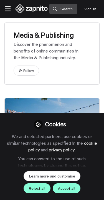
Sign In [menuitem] (90, 9)
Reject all (37, 188)
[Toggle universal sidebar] (8, 9)
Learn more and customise (52, 176)
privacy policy (62, 150)
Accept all (66, 188)
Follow (26, 70)
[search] (63, 9)
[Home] (32, 9)
